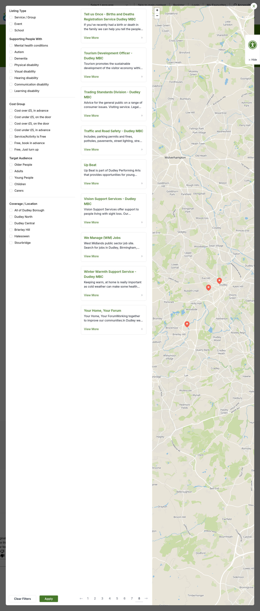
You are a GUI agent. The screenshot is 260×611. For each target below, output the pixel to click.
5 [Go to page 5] (117, 598)
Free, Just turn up (26, 149)
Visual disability (25, 71)
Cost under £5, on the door (32, 117)
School (19, 30)
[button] (208, 287)
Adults (18, 171)
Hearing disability (26, 78)
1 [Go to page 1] (87, 598)
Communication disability (31, 84)
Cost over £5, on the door (31, 123)
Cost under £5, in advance (32, 130)
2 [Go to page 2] (95, 598)
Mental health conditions (31, 45)
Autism (19, 52)
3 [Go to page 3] (102, 598)
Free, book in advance (29, 143)
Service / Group (25, 17)
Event (18, 24)
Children (20, 184)
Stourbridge (22, 242)
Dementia (20, 58)
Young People (23, 177)
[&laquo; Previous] (81, 598)
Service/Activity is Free (30, 136)
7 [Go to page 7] (132, 598)
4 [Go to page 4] (110, 598)
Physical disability (26, 65)
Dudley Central (24, 223)
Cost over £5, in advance (31, 110)
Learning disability (26, 91)
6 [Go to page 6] (124, 598)
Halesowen (21, 236)
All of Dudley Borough (29, 210)
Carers (18, 190)
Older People (23, 164)
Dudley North (23, 217)
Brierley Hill (22, 229)
